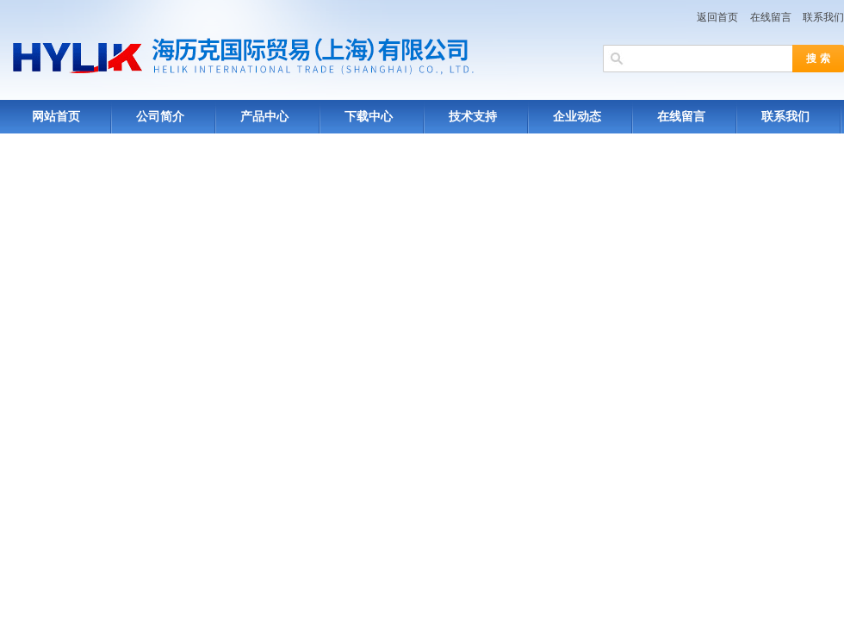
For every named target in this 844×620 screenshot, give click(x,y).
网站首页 (56, 116)
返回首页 (717, 17)
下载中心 (368, 116)
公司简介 (160, 116)
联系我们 (823, 17)
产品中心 (264, 116)
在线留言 (770, 17)
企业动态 (577, 116)
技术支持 (473, 116)
